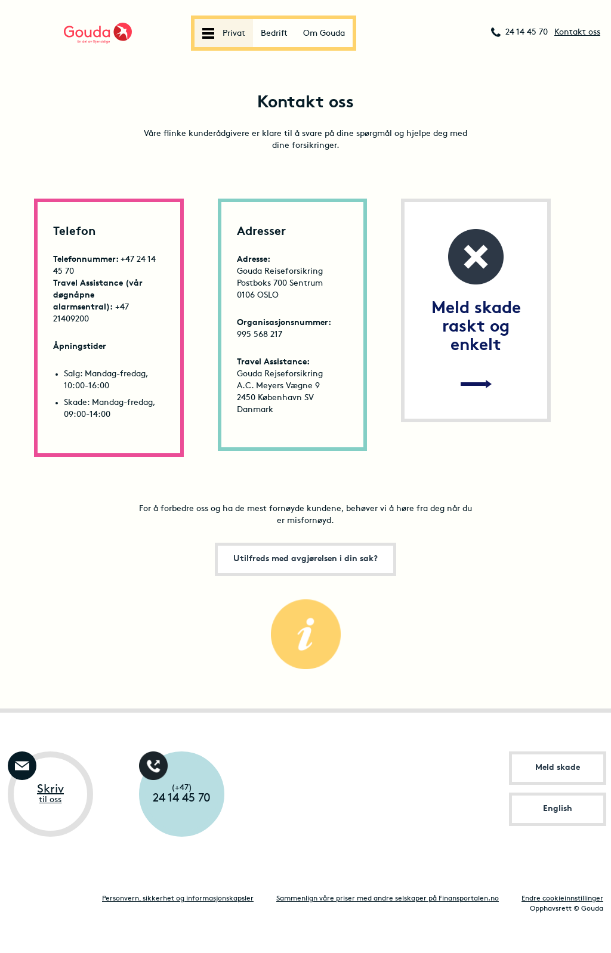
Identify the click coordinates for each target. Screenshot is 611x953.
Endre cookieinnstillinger (562, 898)
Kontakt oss (577, 32)
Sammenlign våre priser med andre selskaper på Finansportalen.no (387, 898)
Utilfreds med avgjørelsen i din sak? (305, 559)
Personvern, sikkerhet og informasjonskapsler (178, 898)
